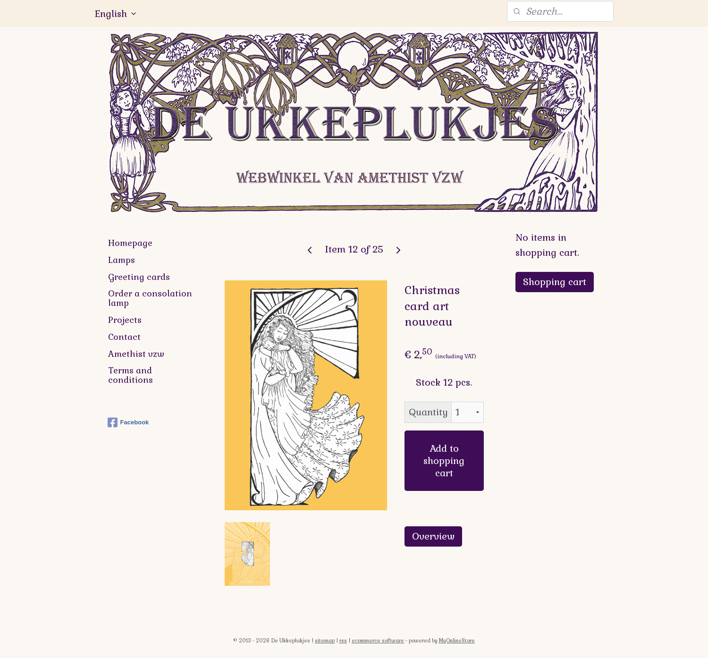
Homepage (130, 242)
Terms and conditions (130, 375)
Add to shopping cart (443, 460)
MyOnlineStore (457, 640)
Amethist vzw (136, 353)
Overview (433, 536)
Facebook (128, 422)
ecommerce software (378, 640)
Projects (125, 319)
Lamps (121, 259)
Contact (124, 336)
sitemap (325, 640)
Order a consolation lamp (150, 298)
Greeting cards (139, 276)
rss (343, 640)
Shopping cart (554, 282)
